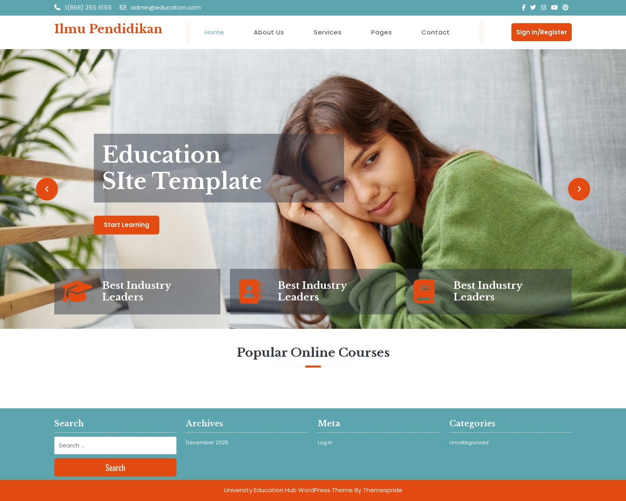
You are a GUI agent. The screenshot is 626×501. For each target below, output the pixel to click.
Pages (381, 32)
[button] (47, 189)
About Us (269, 32)
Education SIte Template (182, 168)
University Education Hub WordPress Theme (288, 490)
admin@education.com (160, 7)
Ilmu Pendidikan (108, 29)
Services (328, 32)
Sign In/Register (541, 32)
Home (214, 32)
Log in (325, 442)
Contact (436, 32)
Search (115, 467)
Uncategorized (469, 442)
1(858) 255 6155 (83, 7)
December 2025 (207, 442)
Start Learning (126, 225)
